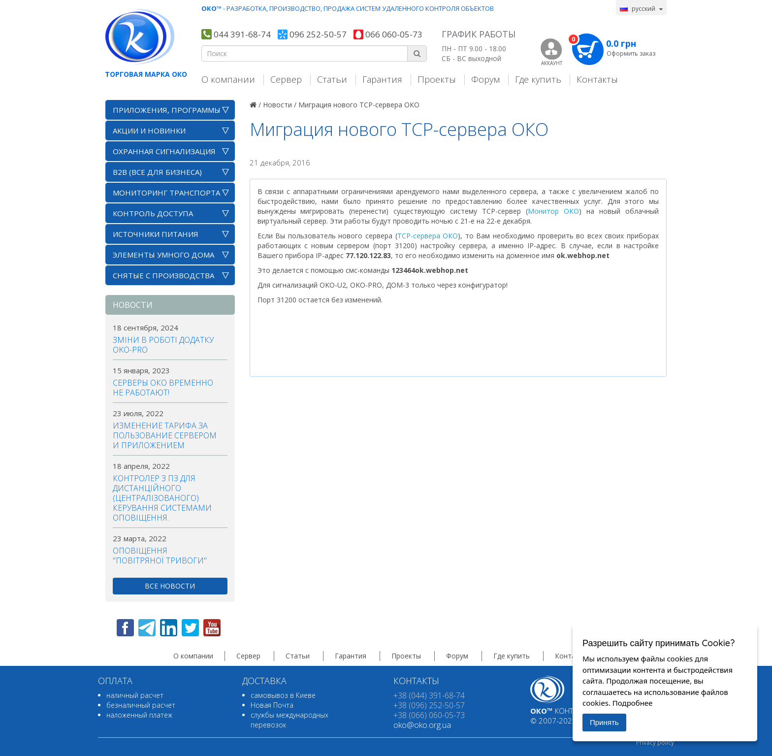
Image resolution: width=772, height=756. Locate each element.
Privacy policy (655, 742)
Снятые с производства (163, 275)
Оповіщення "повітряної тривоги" (160, 555)
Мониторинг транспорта (166, 192)
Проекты (437, 79)
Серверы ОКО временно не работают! (163, 387)
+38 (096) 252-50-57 (429, 705)
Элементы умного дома (163, 255)
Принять (604, 722)
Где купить (538, 79)
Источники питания (155, 234)
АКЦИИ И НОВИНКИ (149, 130)
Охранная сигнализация (164, 151)
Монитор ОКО (553, 211)
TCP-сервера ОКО (427, 235)
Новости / (279, 104)
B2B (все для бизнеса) (157, 172)
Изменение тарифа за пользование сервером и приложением (165, 435)
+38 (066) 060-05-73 (429, 715)
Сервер (286, 79)
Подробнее (632, 703)
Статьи (332, 79)
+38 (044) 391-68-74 (429, 695)
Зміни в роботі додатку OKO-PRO (163, 345)
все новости (170, 586)
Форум (485, 79)
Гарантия (382, 79)
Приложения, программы (167, 110)
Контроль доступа (153, 213)
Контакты (597, 79)
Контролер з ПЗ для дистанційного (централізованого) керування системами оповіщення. (162, 498)
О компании (228, 79)
